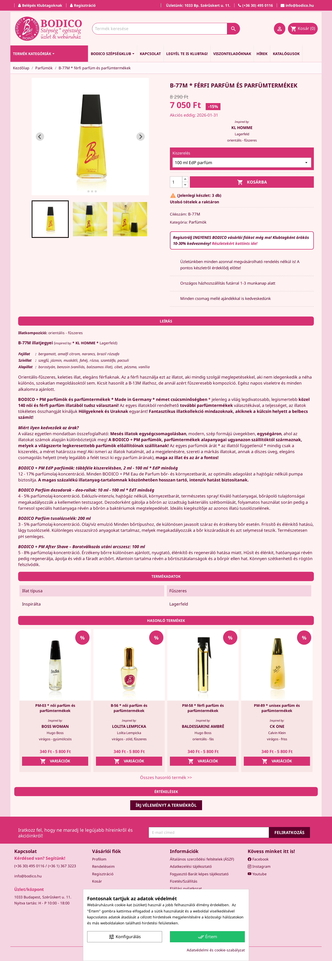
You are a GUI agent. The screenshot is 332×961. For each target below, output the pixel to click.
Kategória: (179, 222)
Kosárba (252, 182)
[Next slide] (140, 136)
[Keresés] (166, 29)
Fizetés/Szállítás (183, 881)
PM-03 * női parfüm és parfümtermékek (55, 708)
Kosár (97, 881)
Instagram (259, 866)
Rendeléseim (103, 866)
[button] (50, 219)
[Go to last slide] (40, 136)
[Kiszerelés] (241, 162)
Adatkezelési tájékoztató (191, 866)
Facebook (258, 859)
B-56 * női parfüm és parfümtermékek (129, 708)
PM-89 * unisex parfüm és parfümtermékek (277, 708)
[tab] (84, 191)
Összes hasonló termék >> (166, 777)
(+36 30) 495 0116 (29, 865)
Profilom (99, 859)
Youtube (257, 873)
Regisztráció (102, 873)
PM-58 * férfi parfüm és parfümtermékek (203, 708)
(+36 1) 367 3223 (62, 865)
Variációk (55, 761)
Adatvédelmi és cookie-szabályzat (216, 949)
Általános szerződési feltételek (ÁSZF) (202, 859)
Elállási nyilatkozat (186, 888)
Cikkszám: (178, 214)
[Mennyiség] (176, 182)
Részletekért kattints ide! (234, 243)
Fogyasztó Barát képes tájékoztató (199, 873)
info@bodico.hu (28, 875)
